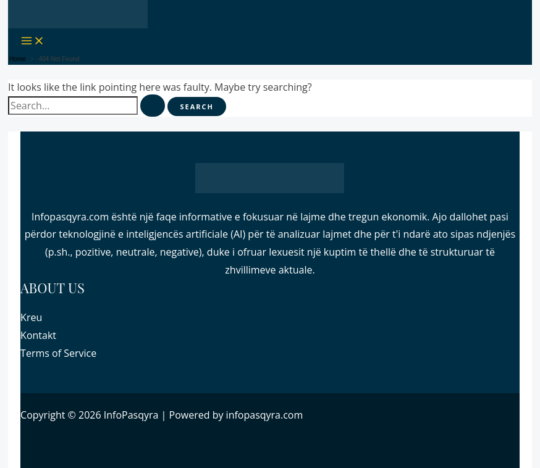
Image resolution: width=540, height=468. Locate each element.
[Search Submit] (152, 105)
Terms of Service (58, 353)
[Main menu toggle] (32, 41)
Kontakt (38, 335)
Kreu (31, 317)
